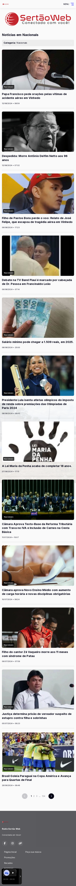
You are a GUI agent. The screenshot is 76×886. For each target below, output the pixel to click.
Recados (8, 863)
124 (43, 796)
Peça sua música (33, 852)
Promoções (9, 857)
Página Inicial (10, 852)
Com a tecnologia (11, 881)
